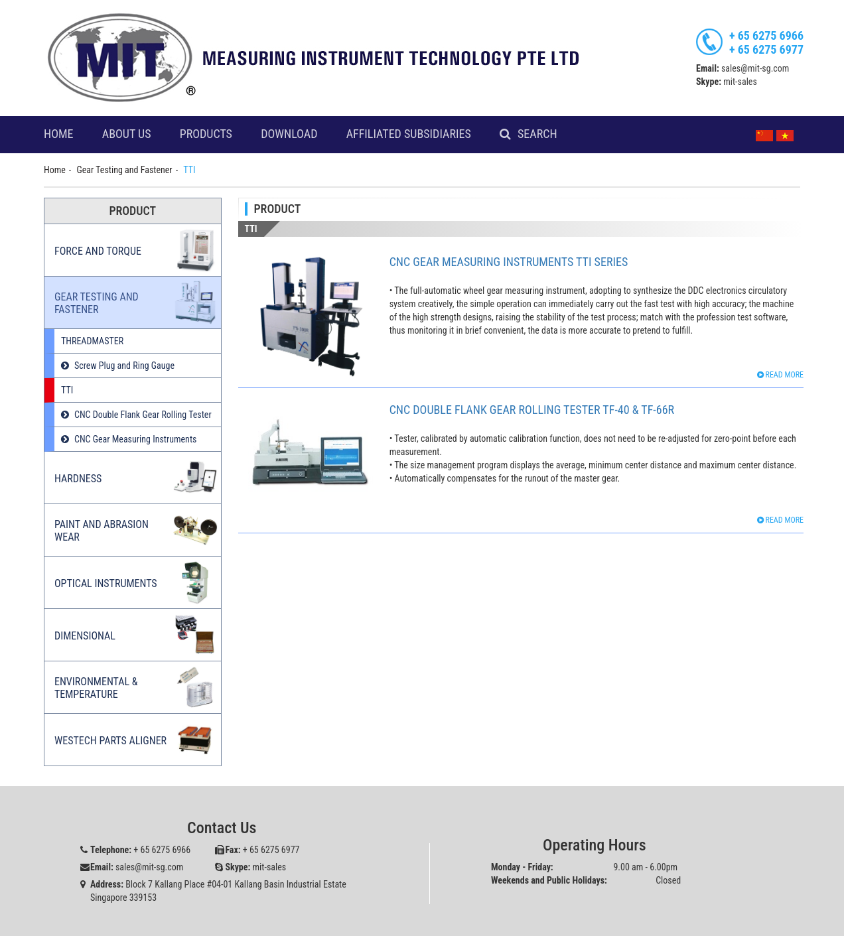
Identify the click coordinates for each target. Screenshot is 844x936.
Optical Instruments (105, 583)
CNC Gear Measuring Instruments (135, 439)
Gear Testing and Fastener (125, 170)
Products (206, 134)
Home (59, 134)
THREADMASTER (92, 341)
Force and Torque (97, 251)
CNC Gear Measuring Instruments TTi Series (508, 262)
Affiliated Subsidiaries (408, 134)
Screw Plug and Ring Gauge (124, 365)
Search (537, 134)
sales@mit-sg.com (755, 68)
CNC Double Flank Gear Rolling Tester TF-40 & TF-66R (532, 410)
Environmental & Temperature (96, 688)
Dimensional (84, 636)
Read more (780, 374)
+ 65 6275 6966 (766, 35)
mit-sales (740, 81)
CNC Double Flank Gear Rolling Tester (143, 414)
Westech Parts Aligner (110, 740)
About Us (126, 134)
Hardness (78, 478)
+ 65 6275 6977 (766, 49)
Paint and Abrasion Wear (101, 530)
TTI (67, 390)
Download (289, 134)
